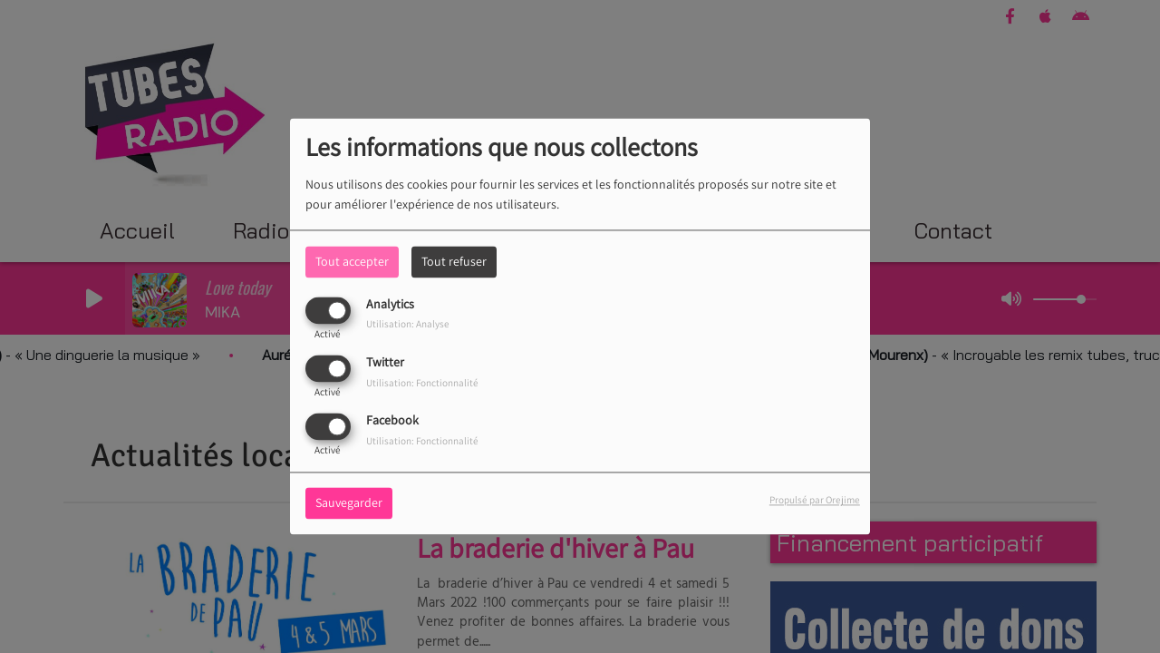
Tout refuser (454, 261)
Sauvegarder (348, 503)
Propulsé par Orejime (814, 500)
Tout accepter (352, 261)
